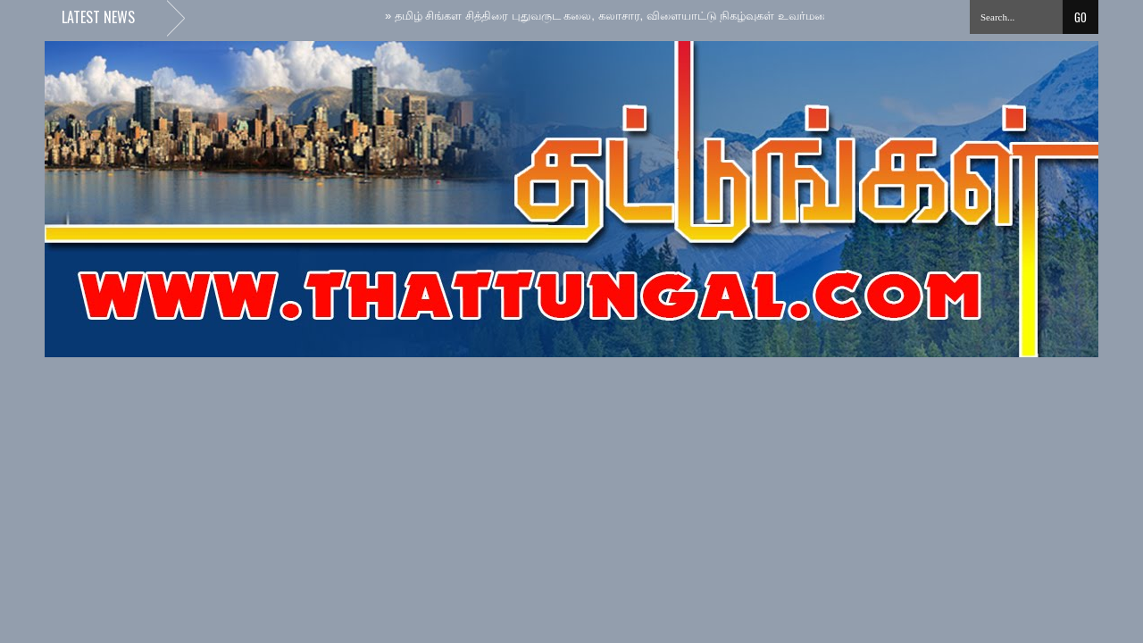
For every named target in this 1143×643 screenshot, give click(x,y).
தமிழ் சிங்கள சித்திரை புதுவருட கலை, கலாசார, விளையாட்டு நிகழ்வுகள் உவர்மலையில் (622, 15)
